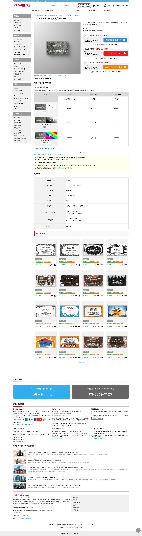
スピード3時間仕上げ (115, 67)
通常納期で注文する (115, 39)
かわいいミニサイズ (19, 47)
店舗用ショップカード (20, 49)
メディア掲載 (76, 498)
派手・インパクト (18, 79)
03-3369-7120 (100, 387)
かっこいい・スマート (19, 69)
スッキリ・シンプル (19, 66)
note (61, 523)
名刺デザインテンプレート (50, 15)
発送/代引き (17, 123)
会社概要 (75, 493)
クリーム (16, 96)
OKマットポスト (18, 90)
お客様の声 (76, 503)
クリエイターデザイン (19, 44)
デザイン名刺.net (38, 15)
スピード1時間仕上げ (115, 53)
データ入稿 (64, 10)
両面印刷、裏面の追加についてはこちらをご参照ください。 (50, 75)
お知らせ (75, 500)
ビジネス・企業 (18, 39)
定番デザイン (17, 64)
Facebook (78, 523)
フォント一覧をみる (60, 154)
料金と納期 (17, 120)
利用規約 (51, 519)
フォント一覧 (17, 130)
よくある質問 (17, 133)
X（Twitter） (69, 523)
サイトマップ (89, 519)
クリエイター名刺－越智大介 (66, 15)
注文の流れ (17, 117)
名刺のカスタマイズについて (44, 149)
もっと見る (81, 362)
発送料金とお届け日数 (58, 408)
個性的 (16, 76)
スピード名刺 (35, 10)
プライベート (17, 42)
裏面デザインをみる (39, 154)
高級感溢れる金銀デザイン (21, 54)
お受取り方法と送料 (59, 168)
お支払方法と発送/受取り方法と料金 (23, 417)
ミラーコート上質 (18, 93)
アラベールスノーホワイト (21, 98)
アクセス (75, 495)
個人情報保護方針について (98, 431)
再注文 (78, 10)
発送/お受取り (93, 10)
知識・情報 (107, 10)
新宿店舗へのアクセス (97, 412)
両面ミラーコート (18, 103)
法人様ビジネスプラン (20, 138)
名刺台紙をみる (49, 154)
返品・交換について (57, 431)
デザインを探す (49, 10)
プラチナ (16, 108)
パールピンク (17, 101)
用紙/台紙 (17, 128)
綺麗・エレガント (18, 74)
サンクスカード (18, 52)
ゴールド (16, 106)
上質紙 (16, 88)
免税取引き (17, 140)
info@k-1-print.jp (85, 6)
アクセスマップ (17, 508)
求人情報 (75, 505)
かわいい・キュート (19, 71)
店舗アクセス (17, 125)
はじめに (16, 20)
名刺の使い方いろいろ (20, 135)
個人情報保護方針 (61, 519)
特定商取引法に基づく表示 (76, 519)
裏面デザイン (46, 127)
